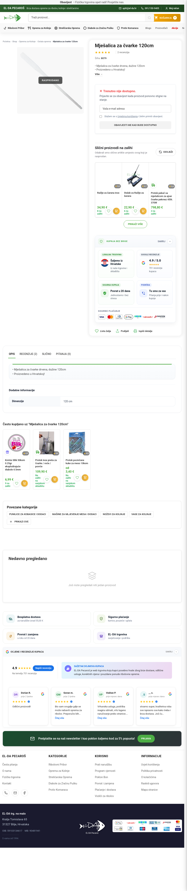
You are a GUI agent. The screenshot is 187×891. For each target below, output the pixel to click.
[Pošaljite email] (15, 838)
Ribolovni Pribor (13, 28)
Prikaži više (135, 224)
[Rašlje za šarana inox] (108, 176)
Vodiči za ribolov (104, 842)
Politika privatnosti (152, 816)
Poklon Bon (101, 823)
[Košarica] (166, 18)
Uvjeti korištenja (150, 810)
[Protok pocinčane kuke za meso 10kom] (77, 443)
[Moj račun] (172, 8)
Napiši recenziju (43, 714)
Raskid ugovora (150, 829)
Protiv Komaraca (127, 28)
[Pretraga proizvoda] (87, 17)
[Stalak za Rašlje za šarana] (135, 176)
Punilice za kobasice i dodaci (27, 514)
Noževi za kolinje (114, 514)
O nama (6, 816)
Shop (14, 41)
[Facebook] (24, 838)
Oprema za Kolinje (39, 28)
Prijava (146, 784)
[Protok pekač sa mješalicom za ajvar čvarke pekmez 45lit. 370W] (162, 176)
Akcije (175, 28)
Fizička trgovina (11, 823)
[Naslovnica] (92, 871)
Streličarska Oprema (67, 28)
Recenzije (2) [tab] (28, 353)
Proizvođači (161, 28)
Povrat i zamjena (104, 829)
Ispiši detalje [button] (142, 331)
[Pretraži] (149, 18)
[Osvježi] (166, 152)
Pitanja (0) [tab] (63, 353)
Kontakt (6, 829)
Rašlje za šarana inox (108, 192)
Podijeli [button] (122, 331)
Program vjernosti (105, 816)
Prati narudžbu (103, 810)
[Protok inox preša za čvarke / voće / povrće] (46, 443)
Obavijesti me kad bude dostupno (135, 125)
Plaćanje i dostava (105, 835)
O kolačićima (148, 823)
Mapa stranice (149, 835)
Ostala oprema (44, 41)
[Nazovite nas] (5, 838)
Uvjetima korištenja (128, 116)
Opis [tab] (12, 353)
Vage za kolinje (141, 514)
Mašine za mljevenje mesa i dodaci (74, 514)
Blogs (148, 28)
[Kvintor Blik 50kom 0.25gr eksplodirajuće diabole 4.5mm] (16, 443)
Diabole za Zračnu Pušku (98, 28)
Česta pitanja (10, 810)
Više (97, 74)
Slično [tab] (46, 353)
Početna (6, 41)
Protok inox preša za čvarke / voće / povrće (46, 463)
